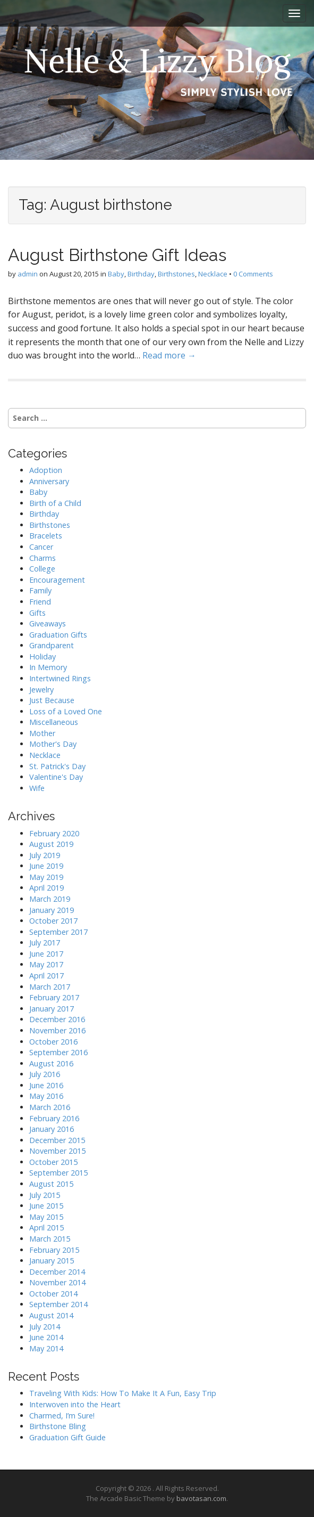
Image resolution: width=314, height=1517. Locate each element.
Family (40, 590)
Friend (40, 602)
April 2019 (46, 888)
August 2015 (51, 1184)
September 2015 (58, 1173)
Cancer (41, 547)
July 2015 (44, 1195)
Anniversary (49, 481)
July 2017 (44, 942)
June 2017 (46, 954)
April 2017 (46, 975)
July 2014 (44, 1327)
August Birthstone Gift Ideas (117, 255)
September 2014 (58, 1304)
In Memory (48, 667)
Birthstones (176, 274)
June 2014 (46, 1337)
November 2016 (57, 1030)
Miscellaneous (53, 722)
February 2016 (54, 1118)
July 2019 (44, 855)
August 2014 (51, 1315)
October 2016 (53, 1042)
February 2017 (54, 997)
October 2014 (53, 1293)
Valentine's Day (56, 777)
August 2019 (51, 844)
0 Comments (253, 274)
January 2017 (51, 1009)
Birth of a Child (55, 503)
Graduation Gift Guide (67, 1437)
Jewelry (41, 689)
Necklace (212, 274)
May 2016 (46, 1096)
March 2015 (49, 1239)
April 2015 (46, 1227)
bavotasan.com (201, 1498)
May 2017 (46, 964)
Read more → (169, 355)
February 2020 (54, 833)
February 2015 (54, 1250)
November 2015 (57, 1151)
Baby (116, 274)
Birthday (141, 274)
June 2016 (46, 1085)
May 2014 (46, 1348)
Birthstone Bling (57, 1426)
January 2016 (51, 1129)
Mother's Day (53, 744)
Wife (37, 788)
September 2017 (58, 932)
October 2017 (53, 921)
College (42, 569)
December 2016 (57, 1019)
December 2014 (57, 1272)
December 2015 (57, 1140)
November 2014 (57, 1282)
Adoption (45, 470)
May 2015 (46, 1217)
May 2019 (46, 877)
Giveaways (47, 623)
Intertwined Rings (60, 678)
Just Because (51, 700)
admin (28, 274)
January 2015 (51, 1260)
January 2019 (51, 910)
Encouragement (57, 580)
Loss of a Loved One (65, 711)
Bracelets (45, 536)
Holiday (42, 656)
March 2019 (49, 899)
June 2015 (46, 1206)
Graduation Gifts (58, 635)
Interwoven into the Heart (75, 1404)
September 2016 (58, 1052)
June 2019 (46, 866)
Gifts (37, 613)
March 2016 (49, 1107)
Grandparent (51, 645)
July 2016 (44, 1074)
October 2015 (53, 1162)
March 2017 (49, 987)
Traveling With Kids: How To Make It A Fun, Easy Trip (122, 1393)
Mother (42, 733)
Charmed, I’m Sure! (62, 1415)
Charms (42, 558)
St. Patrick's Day (57, 766)
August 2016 (51, 1063)
